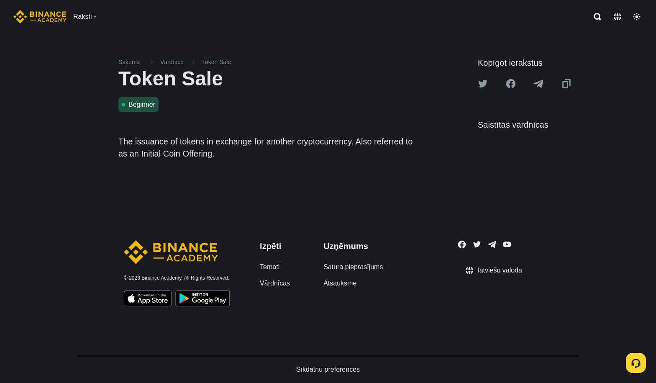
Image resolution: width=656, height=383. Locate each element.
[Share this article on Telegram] (538, 84)
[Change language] (617, 16)
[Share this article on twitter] (483, 84)
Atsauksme (339, 283)
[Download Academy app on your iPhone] (148, 299)
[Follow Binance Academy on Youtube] (507, 244)
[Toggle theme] (637, 16)
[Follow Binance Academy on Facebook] (462, 244)
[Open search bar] (594, 16)
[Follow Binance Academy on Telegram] (492, 244)
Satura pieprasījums (353, 266)
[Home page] (40, 16)
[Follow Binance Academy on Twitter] (477, 244)
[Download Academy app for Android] (202, 299)
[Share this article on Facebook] (511, 84)
